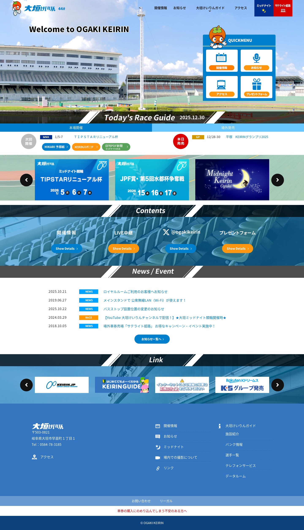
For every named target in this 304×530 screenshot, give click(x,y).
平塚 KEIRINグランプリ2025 (247, 136)
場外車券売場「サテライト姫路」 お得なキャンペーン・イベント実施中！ (159, 325)
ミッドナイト (169, 446)
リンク (164, 467)
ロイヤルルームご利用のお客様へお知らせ (135, 291)
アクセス (241, 7)
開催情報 (160, 7)
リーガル (166, 501)
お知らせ (179, 7)
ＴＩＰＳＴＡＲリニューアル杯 (96, 136)
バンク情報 (234, 444)
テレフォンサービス (240, 465)
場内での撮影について (176, 457)
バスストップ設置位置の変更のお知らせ (133, 308)
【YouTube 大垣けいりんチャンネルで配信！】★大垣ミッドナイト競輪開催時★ (164, 317)
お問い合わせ (141, 501)
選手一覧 (232, 454)
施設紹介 (232, 433)
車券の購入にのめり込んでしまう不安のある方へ (152, 510)
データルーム (235, 475)
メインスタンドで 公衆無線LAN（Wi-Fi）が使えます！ (144, 300)
